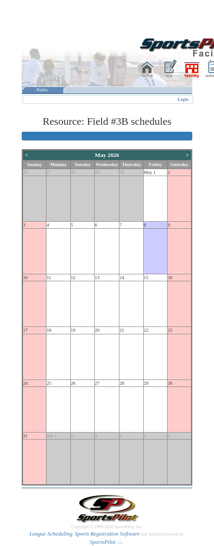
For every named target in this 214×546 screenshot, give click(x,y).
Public (42, 89)
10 (25, 277)
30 (121, 172)
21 (121, 330)
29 (97, 172)
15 (146, 277)
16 (170, 277)
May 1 (150, 172)
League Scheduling (51, 533)
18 (48, 330)
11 (48, 277)
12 (73, 277)
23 (170, 330)
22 (146, 330)
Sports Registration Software (107, 533)
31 (25, 435)
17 (25, 330)
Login (183, 99)
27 (48, 172)
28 (73, 172)
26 (25, 172)
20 (97, 330)
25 (48, 383)
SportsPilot (102, 542)
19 (73, 330)
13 (97, 277)
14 (121, 277)
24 (25, 383)
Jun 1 (51, 435)
